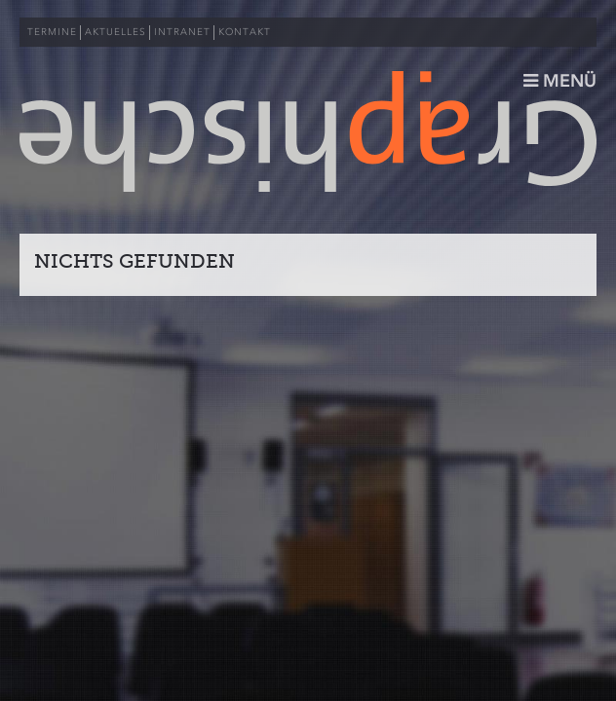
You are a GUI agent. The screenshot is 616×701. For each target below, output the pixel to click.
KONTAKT (244, 32)
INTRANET (182, 32)
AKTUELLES (115, 32)
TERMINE (52, 32)
